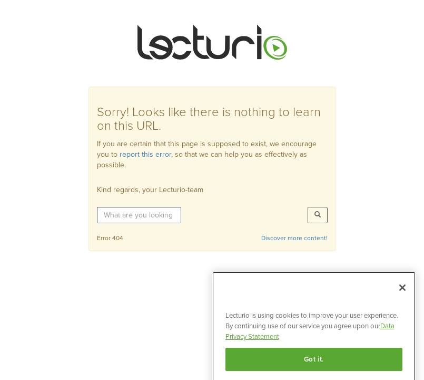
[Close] (402, 292)
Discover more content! (294, 238)
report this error (145, 154)
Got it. (314, 363)
